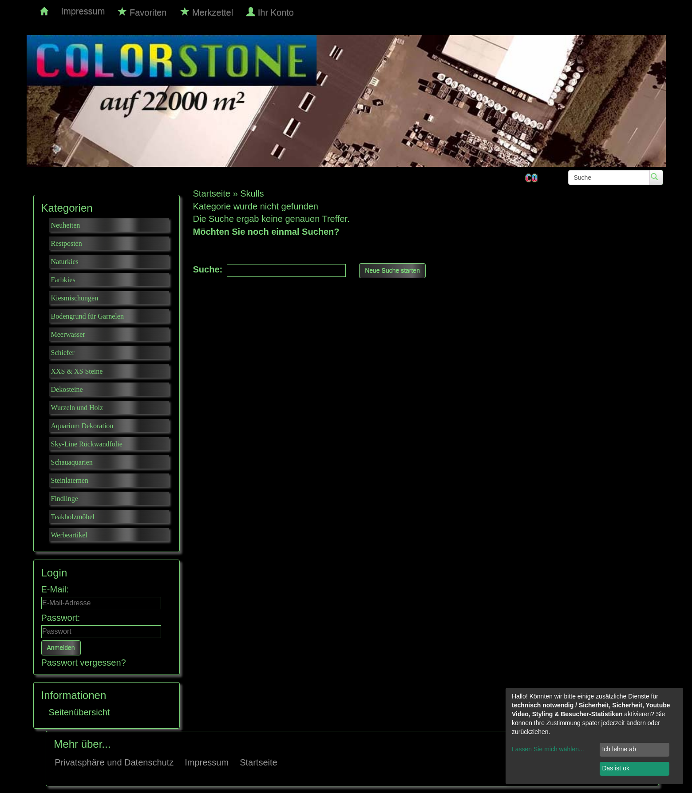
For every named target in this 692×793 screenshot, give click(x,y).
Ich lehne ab (619, 749)
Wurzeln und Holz (77, 407)
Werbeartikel (69, 535)
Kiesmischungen (75, 298)
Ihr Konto (271, 12)
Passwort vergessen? (83, 662)
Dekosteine (67, 389)
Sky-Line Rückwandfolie (87, 444)
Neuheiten (65, 225)
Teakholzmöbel (73, 517)
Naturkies (65, 261)
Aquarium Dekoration (82, 426)
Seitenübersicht (79, 712)
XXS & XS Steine (77, 371)
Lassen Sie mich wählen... (548, 749)
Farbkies (63, 280)
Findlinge (64, 498)
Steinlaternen (69, 480)
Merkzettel (207, 12)
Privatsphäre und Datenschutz (114, 762)
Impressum (83, 11)
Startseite (258, 762)
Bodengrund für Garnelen (87, 316)
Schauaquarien (72, 462)
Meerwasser (68, 334)
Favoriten (142, 12)
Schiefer (63, 352)
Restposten (66, 243)
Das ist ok (615, 768)
